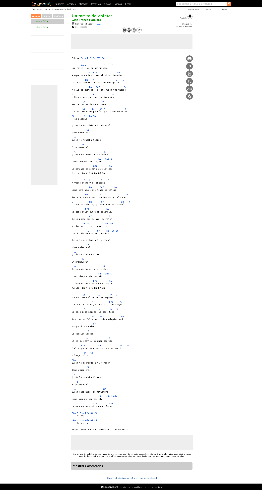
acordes (72, 4)
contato (158, 487)
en (149, 487)
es (145, 487)
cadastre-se (193, 9)
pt (152, 487)
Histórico (58, 16)
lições (128, 4)
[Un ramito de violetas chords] (144, 478)
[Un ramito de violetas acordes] (119, 478)
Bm (103, 58)
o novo (107, 4)
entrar (208, 9)
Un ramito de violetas (92, 16)
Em (82, 58)
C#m (74, 360)
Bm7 (107, 159)
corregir (98, 24)
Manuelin (188, 26)
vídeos (118, 4)
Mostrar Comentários (88, 466)
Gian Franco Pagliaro (86, 20)
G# (91, 352)
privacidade (137, 487)
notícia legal (125, 487)
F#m (88, 367)
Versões (36, 16)
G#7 (104, 389)
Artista (47, 16)
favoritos (96, 4)
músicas (59, 4)
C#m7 (109, 396)
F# (73, 116)
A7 (83, 101)
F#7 (99, 58)
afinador (83, 4)
